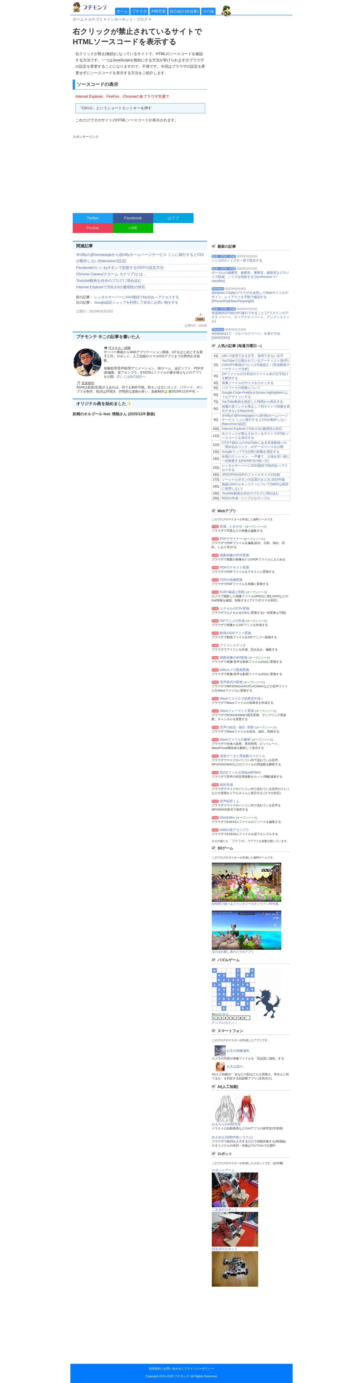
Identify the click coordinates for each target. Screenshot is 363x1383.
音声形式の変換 (231, 682)
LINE (133, 228)
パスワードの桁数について (241, 388)
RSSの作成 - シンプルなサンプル (246, 498)
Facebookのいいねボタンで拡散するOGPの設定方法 (120, 268)
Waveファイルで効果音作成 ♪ (241, 698)
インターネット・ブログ (127, 19)
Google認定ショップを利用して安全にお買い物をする (136, 302)
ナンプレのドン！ (225, 1023)
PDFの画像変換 (231, 579)
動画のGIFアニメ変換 (235, 633)
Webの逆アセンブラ (234, 830)
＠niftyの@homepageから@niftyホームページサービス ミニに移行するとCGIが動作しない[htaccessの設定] (255, 420)
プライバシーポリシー (199, 1368)
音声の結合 (228, 727)
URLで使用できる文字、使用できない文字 (252, 356)
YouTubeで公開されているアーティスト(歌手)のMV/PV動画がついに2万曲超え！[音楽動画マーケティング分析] (256, 365)
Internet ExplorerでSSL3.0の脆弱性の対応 (110, 287)
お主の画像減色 (238, 1051)
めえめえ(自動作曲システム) (232, 1137)
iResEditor (227, 817)
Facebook (133, 218)
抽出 (242, 727)
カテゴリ (95, 19)
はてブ (173, 218)
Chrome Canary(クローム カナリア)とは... (111, 274)
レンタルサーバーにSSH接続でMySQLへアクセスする (136, 297)
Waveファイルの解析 (235, 739)
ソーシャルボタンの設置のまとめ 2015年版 (253, 479)
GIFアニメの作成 (232, 620)
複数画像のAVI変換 (234, 657)
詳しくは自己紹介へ (131, 376)
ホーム (122, 11)
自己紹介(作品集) (184, 11)
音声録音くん (229, 801)
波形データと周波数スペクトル (242, 756)
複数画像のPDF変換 (234, 555)
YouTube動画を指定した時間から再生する (252, 401)
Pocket (93, 228)
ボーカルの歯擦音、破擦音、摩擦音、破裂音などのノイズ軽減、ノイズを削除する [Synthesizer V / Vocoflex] (250, 277)
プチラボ (139, 11)
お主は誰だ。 (236, 1066)
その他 (208, 11)
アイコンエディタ (233, 645)
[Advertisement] (139, 172)
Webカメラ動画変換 (234, 670)
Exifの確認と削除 (232, 592)
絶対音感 (226, 784)
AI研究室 (158, 11)
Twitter (93, 218)
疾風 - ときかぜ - (232, 526)
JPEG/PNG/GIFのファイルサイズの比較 (251, 474)
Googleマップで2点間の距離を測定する (250, 451)
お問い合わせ (172, 1368)
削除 (250, 727)
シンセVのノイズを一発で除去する (237, 260)
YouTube (257, 1145)
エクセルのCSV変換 (234, 608)
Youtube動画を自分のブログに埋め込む (108, 281)
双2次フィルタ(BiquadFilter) (240, 772)
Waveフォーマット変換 (237, 711)
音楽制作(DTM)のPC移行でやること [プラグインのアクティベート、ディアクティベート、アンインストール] (250, 317)
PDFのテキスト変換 (234, 567)
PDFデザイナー (231, 539)
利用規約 (155, 1368)
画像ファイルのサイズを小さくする (248, 383)
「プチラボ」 (238, 841)
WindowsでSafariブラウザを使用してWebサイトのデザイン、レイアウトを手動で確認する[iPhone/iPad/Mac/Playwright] (250, 297)
